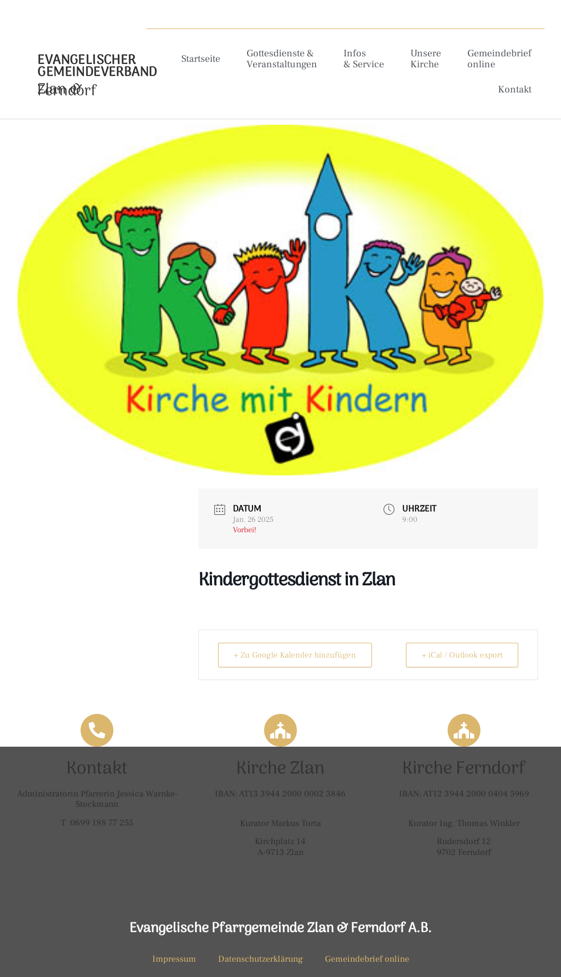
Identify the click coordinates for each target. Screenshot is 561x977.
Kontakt (514, 89)
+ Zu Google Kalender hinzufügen (295, 655)
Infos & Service (364, 59)
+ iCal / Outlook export (462, 655)
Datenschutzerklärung (260, 958)
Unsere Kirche (425, 59)
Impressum (174, 958)
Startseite (200, 59)
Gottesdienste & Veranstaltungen (282, 59)
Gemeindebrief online (499, 59)
